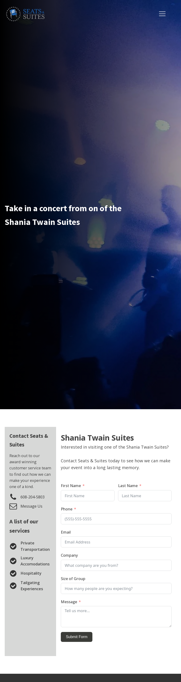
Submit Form (76, 637)
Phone (66, 509)
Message (69, 601)
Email (66, 532)
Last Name (128, 485)
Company (69, 555)
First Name (71, 485)
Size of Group (73, 578)
